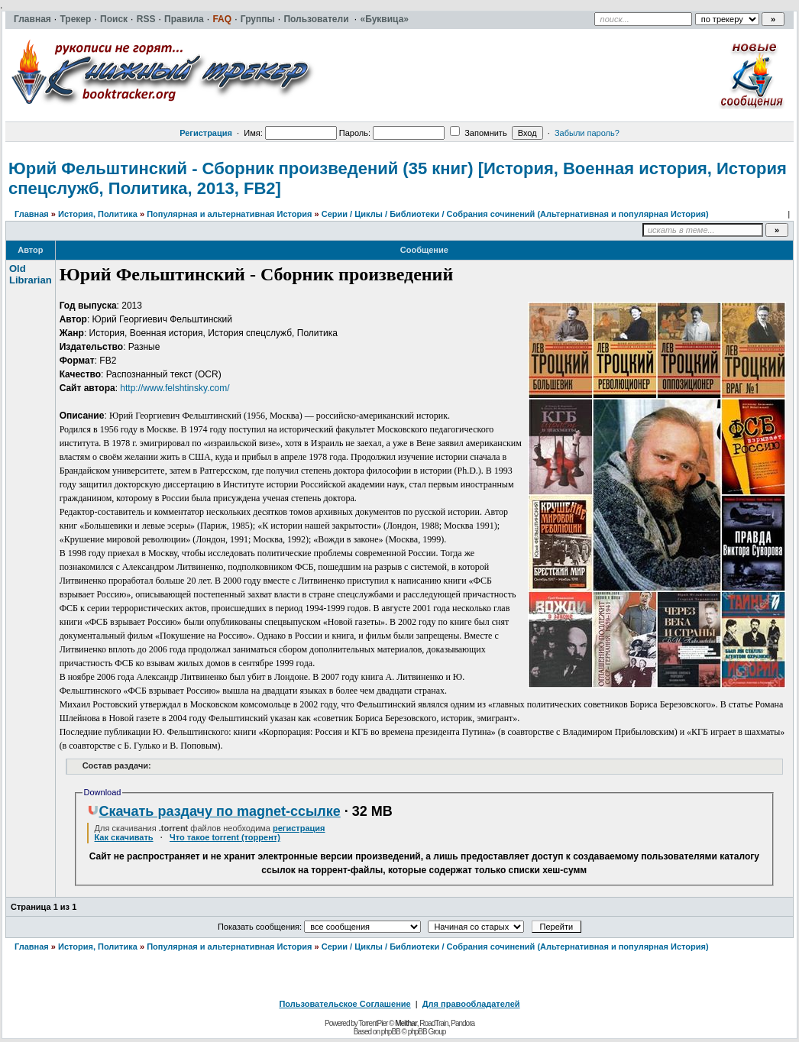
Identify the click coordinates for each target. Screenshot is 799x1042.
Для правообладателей (471, 1003)
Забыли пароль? (587, 133)
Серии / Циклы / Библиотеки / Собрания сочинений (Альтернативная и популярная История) (515, 213)
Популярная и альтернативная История (229, 213)
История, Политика (97, 213)
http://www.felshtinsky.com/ (174, 388)
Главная (32, 213)
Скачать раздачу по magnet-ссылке (214, 811)
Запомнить (478, 133)
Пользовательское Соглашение (344, 1003)
